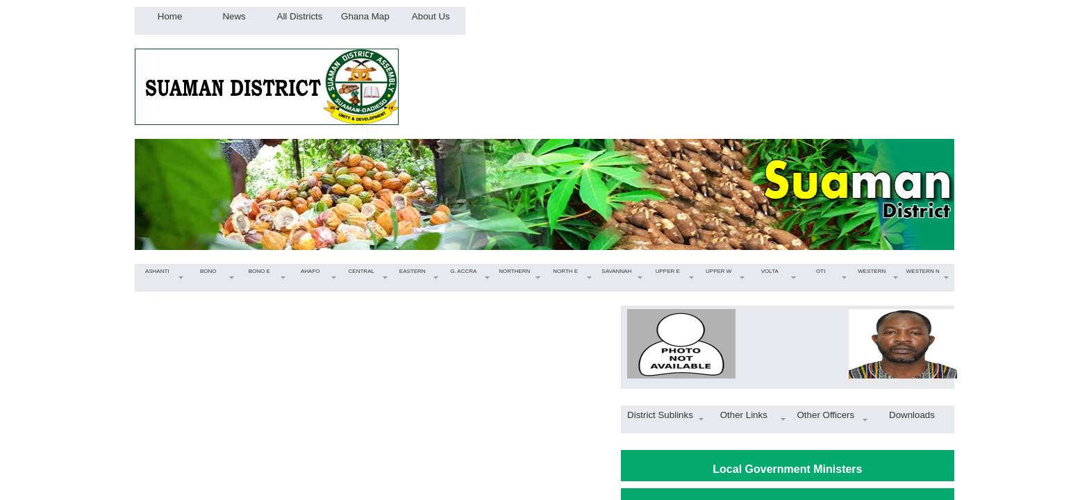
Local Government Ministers (787, 469)
